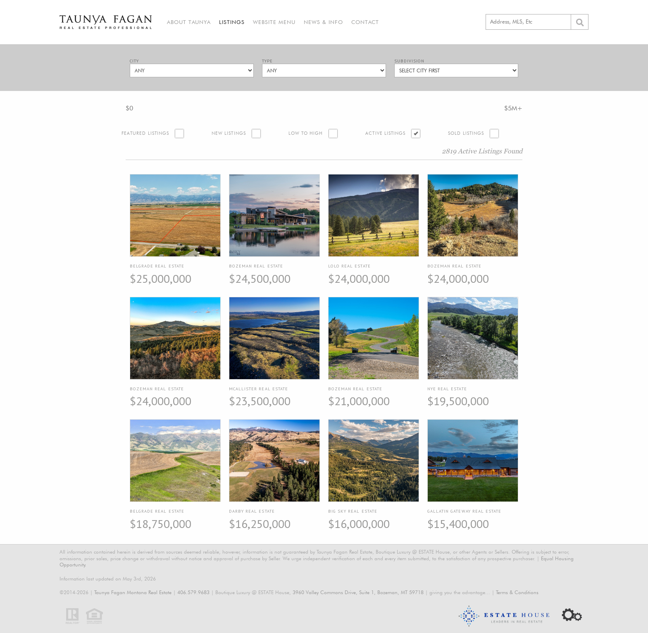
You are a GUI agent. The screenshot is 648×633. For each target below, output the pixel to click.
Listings (232, 22)
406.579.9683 (193, 592)
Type (267, 61)
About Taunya (189, 22)
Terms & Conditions (517, 592)
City (134, 61)
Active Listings (385, 133)
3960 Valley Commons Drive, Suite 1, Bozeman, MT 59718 (358, 592)
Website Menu (274, 22)
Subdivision (409, 61)
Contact (365, 22)
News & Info (323, 22)
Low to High (305, 133)
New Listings (229, 133)
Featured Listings (145, 133)
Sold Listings (466, 133)
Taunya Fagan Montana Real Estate (133, 592)
